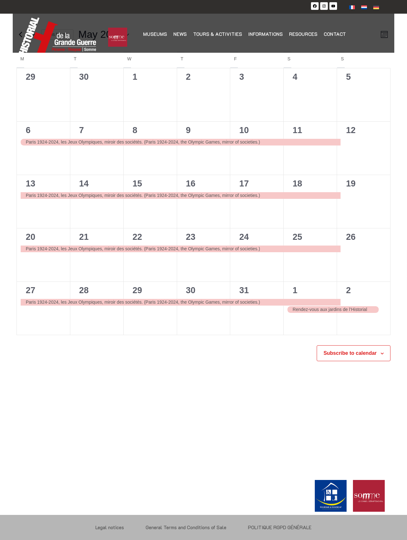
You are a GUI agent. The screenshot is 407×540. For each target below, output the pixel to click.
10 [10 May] (244, 130)
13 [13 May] (30, 183)
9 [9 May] (188, 130)
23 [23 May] (191, 237)
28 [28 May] (84, 290)
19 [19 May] (350, 183)
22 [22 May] (137, 237)
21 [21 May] (84, 237)
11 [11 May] (297, 130)
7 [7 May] (81, 130)
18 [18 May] (297, 183)
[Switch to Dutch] (364, 7)
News (180, 34)
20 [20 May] (30, 237)
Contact (335, 34)
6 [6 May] (28, 130)
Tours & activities (217, 34)
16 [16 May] (191, 183)
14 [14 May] (84, 183)
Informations (265, 34)
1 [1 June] (295, 290)
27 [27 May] (30, 290)
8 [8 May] (135, 130)
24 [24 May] (244, 237)
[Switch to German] (376, 7)
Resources (303, 34)
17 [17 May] (244, 183)
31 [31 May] (244, 290)
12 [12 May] (350, 130)
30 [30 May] (191, 290)
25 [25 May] (297, 237)
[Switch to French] (352, 7)
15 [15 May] (137, 183)
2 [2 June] (348, 290)
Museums (155, 34)
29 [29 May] (137, 290)
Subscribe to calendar (349, 353)
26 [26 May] (350, 237)
